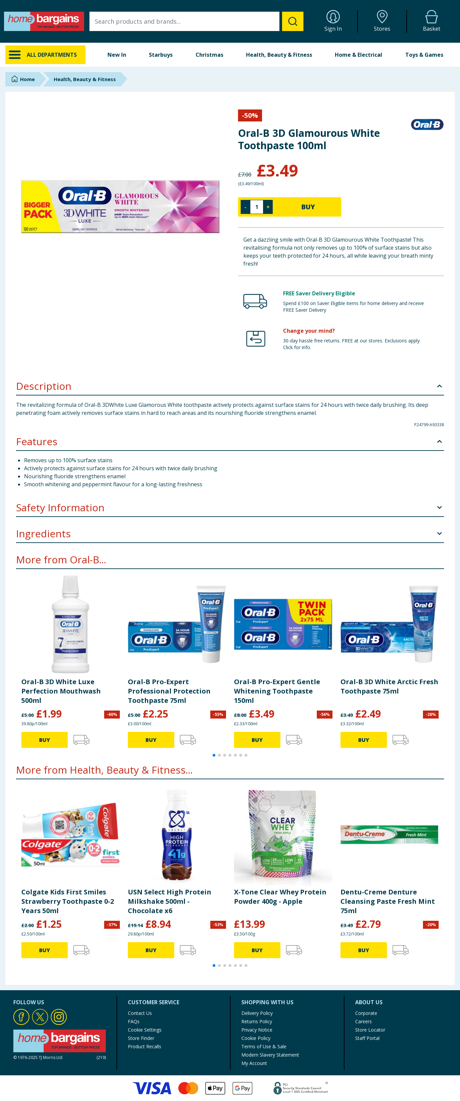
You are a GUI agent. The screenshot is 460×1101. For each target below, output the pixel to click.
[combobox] (196, 21)
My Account (254, 1063)
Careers (363, 1021)
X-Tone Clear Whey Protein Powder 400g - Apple (280, 896)
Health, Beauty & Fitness (279, 54)
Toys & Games (424, 54)
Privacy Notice (256, 1030)
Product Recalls (144, 1046)
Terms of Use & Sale (263, 1046)
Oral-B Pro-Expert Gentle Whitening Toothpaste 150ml (277, 691)
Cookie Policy (255, 1038)
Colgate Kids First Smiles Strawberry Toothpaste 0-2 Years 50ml (67, 901)
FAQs (134, 1021)
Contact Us (140, 1013)
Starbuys (161, 54)
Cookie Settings (145, 1030)
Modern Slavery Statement (270, 1055)
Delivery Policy (257, 1013)
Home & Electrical (358, 54)
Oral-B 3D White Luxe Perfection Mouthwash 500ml (61, 691)
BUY (308, 206)
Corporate (366, 1013)
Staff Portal (367, 1038)
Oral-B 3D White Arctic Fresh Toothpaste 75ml (389, 686)
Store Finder (141, 1038)
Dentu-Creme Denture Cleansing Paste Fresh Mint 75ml (387, 901)
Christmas (209, 54)
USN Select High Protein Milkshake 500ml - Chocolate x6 (169, 901)
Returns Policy (256, 1021)
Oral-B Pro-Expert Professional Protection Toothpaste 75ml (169, 691)
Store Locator (370, 1030)
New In (116, 54)
